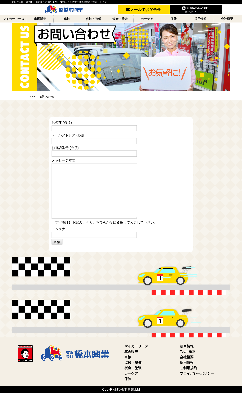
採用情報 (187, 362)
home (32, 96)
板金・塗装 (132, 368)
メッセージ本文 (120, 188)
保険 (127, 379)
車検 (127, 357)
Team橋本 (187, 351)
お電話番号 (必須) (120, 151)
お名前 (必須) (120, 126)
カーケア (131, 373)
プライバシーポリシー (197, 373)
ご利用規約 (188, 368)
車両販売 (131, 351)
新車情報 (187, 346)
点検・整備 (132, 362)
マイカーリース (136, 346)
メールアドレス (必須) (120, 138)
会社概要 (187, 357)
